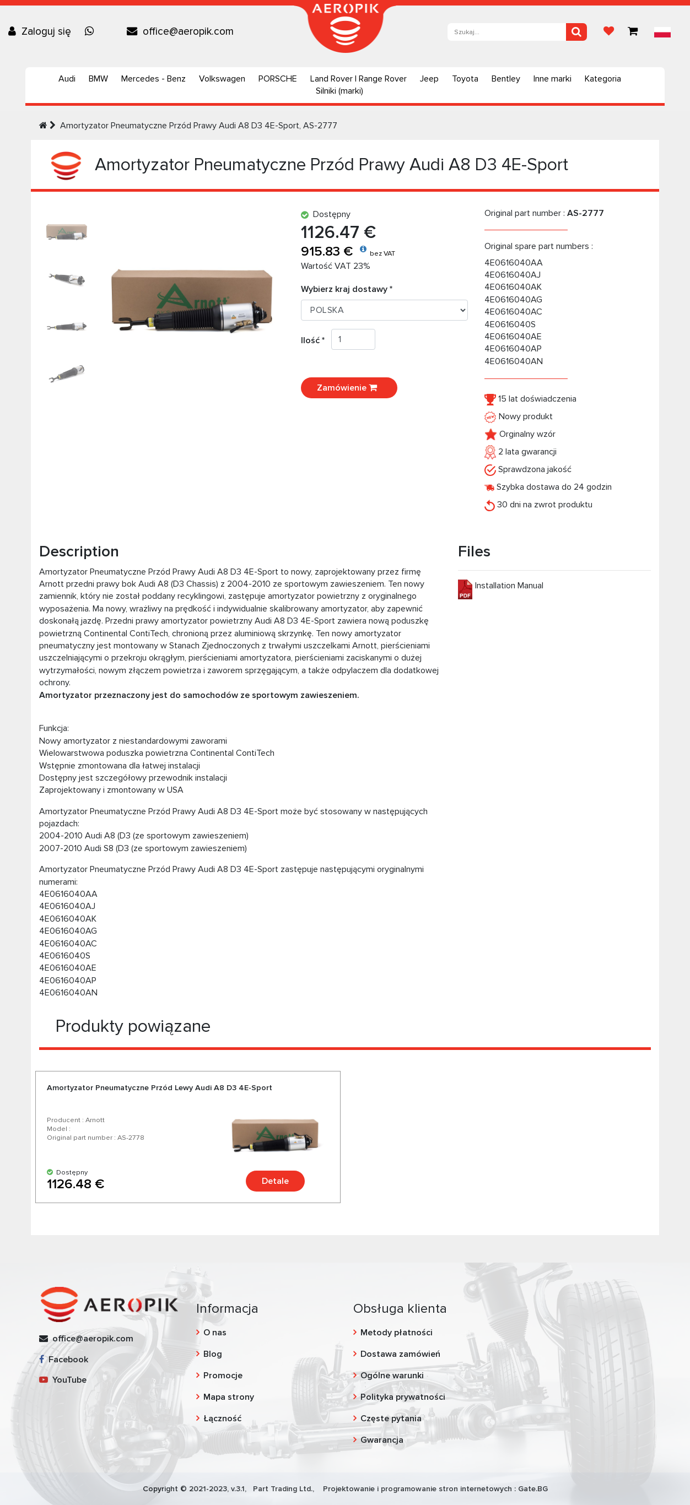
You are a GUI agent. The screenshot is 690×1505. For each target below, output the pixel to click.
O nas (215, 1332)
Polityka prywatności (402, 1397)
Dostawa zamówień (400, 1354)
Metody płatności (396, 1332)
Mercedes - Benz (153, 78)
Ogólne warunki (392, 1375)
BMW (98, 78)
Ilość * (316, 340)
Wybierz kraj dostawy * (346, 289)
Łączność (222, 1418)
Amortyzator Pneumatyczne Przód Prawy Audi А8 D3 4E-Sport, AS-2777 (198, 125)
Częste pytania (391, 1418)
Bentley (506, 78)
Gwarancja (381, 1440)
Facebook (63, 1359)
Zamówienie (349, 387)
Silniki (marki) (339, 90)
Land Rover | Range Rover (358, 78)
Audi (67, 78)
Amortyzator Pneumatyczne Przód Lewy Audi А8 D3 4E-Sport (159, 1087)
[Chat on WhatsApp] (92, 31)
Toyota (465, 78)
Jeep (429, 78)
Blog (212, 1354)
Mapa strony (228, 1397)
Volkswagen (222, 78)
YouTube (63, 1379)
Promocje (222, 1375)
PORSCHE (277, 78)
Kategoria (603, 78)
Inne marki (552, 78)
